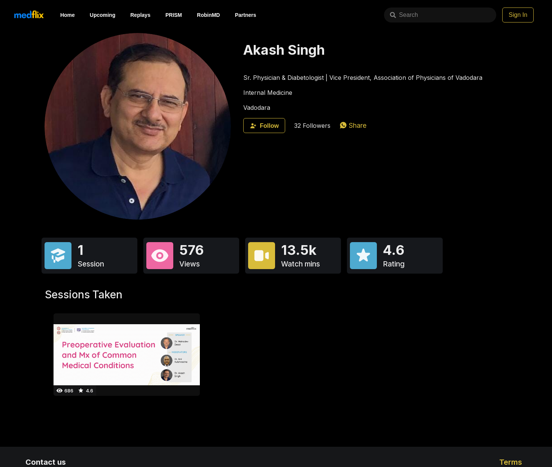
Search (404, 15)
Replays (140, 15)
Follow (264, 125)
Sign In (518, 15)
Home (67, 15)
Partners (245, 15)
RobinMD (208, 15)
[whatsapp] (352, 125)
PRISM (173, 15)
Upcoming (102, 15)
